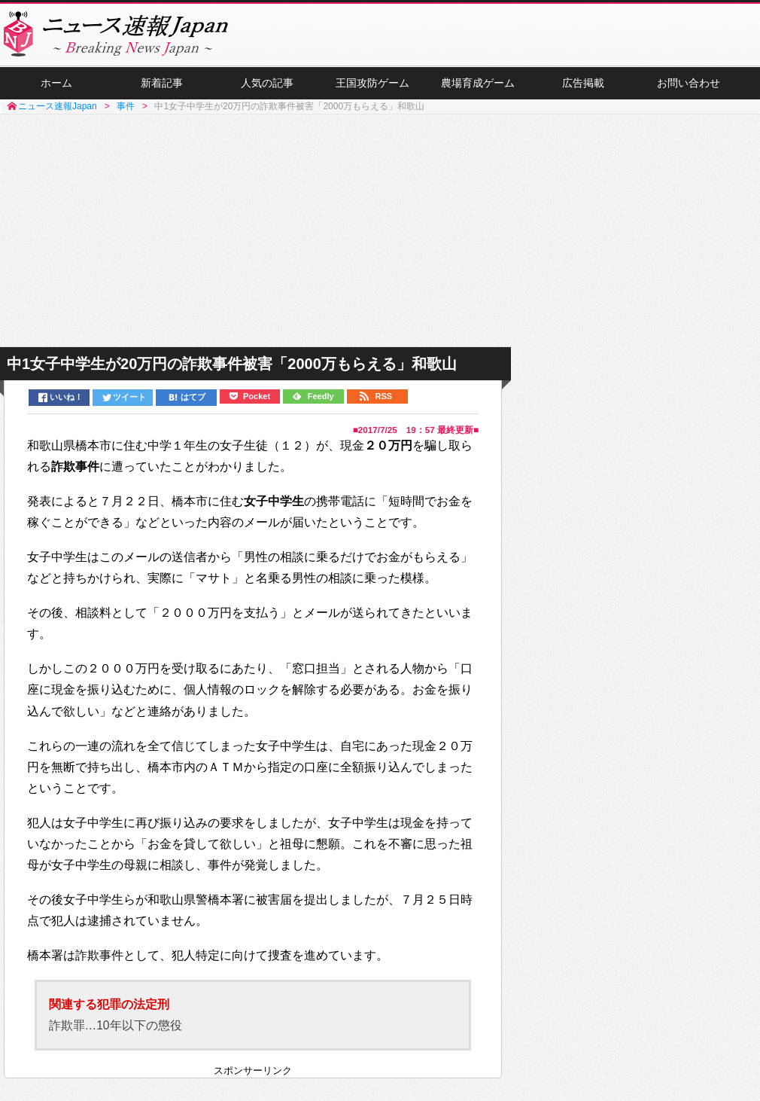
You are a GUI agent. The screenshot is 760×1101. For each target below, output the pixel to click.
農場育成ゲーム (478, 84)
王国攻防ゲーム (372, 84)
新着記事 (162, 84)
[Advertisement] (380, 232)
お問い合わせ (688, 84)
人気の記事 (267, 84)
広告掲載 (583, 84)
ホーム (56, 84)
